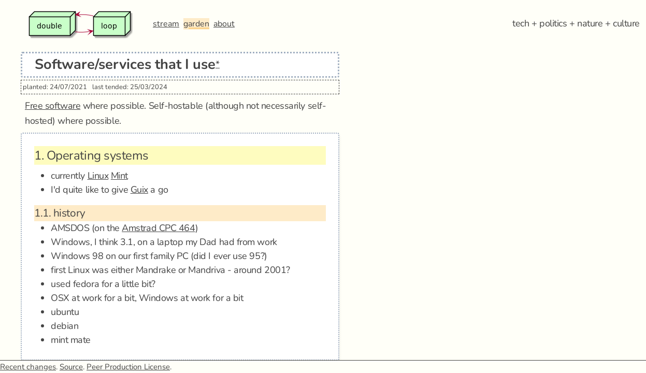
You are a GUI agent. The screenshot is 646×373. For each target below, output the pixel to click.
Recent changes (28, 367)
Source (71, 367)
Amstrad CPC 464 (158, 228)
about (224, 24)
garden (196, 24)
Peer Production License (128, 367)
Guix (139, 189)
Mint (119, 175)
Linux (98, 175)
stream (166, 24)
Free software (52, 105)
